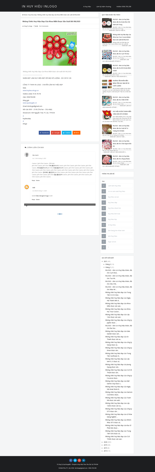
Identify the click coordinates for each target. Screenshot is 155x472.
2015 (105, 448)
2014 (105, 451)
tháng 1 (108, 267)
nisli (33, 188)
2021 (105, 261)
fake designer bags (42, 196)
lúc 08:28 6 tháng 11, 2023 (39, 191)
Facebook (44, 133)
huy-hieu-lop (112, 219)
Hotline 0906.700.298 (123, 6)
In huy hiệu (87, 6)
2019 (105, 445)
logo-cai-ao (112, 242)
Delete (38, 180)
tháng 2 (108, 264)
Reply (33, 180)
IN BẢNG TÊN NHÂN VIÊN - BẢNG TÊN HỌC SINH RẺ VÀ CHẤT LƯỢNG (121, 83)
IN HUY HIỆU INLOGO (39, 6)
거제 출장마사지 (54, 165)
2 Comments (44, 26)
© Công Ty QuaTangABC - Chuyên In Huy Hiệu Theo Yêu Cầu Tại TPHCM (77, 464)
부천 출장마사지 (42, 168)
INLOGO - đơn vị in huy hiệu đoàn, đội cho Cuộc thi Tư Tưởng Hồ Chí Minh (121, 128)
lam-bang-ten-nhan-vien (116, 230)
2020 (105, 442)
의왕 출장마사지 (58, 168)
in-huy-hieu (112, 225)
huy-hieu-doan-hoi (114, 208)
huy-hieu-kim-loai (114, 214)
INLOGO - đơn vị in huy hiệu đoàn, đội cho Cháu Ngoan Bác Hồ (122, 143)
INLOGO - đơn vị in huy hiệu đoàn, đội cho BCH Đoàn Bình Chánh (122, 68)
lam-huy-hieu (112, 236)
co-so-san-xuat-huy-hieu (116, 191)
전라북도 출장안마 (48, 172)
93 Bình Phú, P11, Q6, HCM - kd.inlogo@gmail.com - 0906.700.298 (77, 468)
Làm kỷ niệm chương (103, 6)
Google (56, 133)
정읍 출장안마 (58, 175)
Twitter (66, 133)
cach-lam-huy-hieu (114, 186)
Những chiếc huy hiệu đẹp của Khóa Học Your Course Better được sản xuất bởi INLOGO (122, 37)
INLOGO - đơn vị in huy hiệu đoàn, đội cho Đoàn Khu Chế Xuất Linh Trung (121, 22)
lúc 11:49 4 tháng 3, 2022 (39, 158)
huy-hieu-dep (112, 202)
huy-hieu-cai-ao (113, 197)
